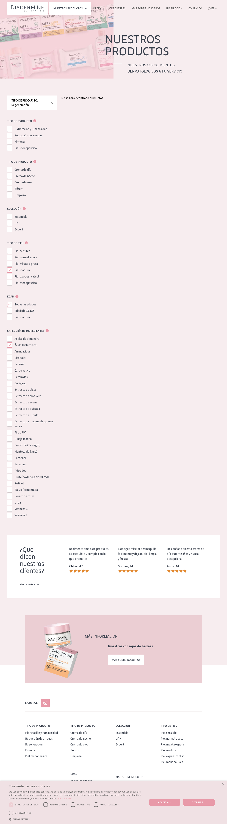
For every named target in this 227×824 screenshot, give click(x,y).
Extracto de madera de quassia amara (34, 423)
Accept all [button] (164, 802)
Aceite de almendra (27, 339)
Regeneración (34, 744)
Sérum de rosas (24, 496)
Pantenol (20, 458)
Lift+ (17, 223)
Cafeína (19, 364)
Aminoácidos (22, 351)
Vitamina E (21, 515)
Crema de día (23, 170)
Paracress (21, 464)
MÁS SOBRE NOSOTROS (146, 8)
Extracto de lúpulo (26, 415)
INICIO (97, 8)
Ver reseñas (29, 584)
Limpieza (20, 195)
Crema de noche (25, 176)
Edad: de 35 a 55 (24, 311)
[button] (76, 819)
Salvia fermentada (26, 490)
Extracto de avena (26, 402)
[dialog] (113, 802)
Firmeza (20, 142)
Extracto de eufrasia (27, 409)
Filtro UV (20, 432)
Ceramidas (21, 377)
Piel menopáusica (26, 148)
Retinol (19, 483)
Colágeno (20, 383)
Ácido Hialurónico (26, 345)
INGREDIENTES (116, 8)
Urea (18, 502)
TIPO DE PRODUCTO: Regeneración (32, 103)
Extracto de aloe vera (28, 396)
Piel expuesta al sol (27, 276)
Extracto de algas (25, 390)
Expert (19, 229)
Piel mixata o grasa (26, 264)
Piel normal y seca (26, 257)
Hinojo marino (23, 439)
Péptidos (20, 471)
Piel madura (22, 270)
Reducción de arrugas (28, 135)
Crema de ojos (23, 182)
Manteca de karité (26, 451)
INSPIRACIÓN (174, 8)
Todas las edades (25, 304)
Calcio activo (22, 370)
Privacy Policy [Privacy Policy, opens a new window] (64, 798)
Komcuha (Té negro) (27, 445)
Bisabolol (20, 358)
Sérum (19, 189)
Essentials (21, 217)
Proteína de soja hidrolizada (32, 477)
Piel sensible (22, 251)
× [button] (223, 784)
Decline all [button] (199, 802)
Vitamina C (21, 509)
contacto (195, 8)
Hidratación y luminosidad (31, 129)
